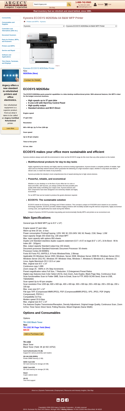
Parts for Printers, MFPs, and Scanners (10, 40)
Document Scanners (9, 35)
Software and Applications (6, 56)
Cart (109, 4)
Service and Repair (8, 50)
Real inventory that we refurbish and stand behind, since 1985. (62, 11)
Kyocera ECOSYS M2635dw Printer (38, 68)
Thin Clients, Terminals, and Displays (10, 62)
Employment (59, 390)
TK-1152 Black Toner (32, 322)
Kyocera (43, 22)
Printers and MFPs (8, 46)
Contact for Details (32, 80)
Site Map (52, 7)
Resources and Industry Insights (75, 390)
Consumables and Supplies (8, 23)
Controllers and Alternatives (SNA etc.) (10, 30)
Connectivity (6, 18)
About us (35, 390)
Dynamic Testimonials (46, 390)
